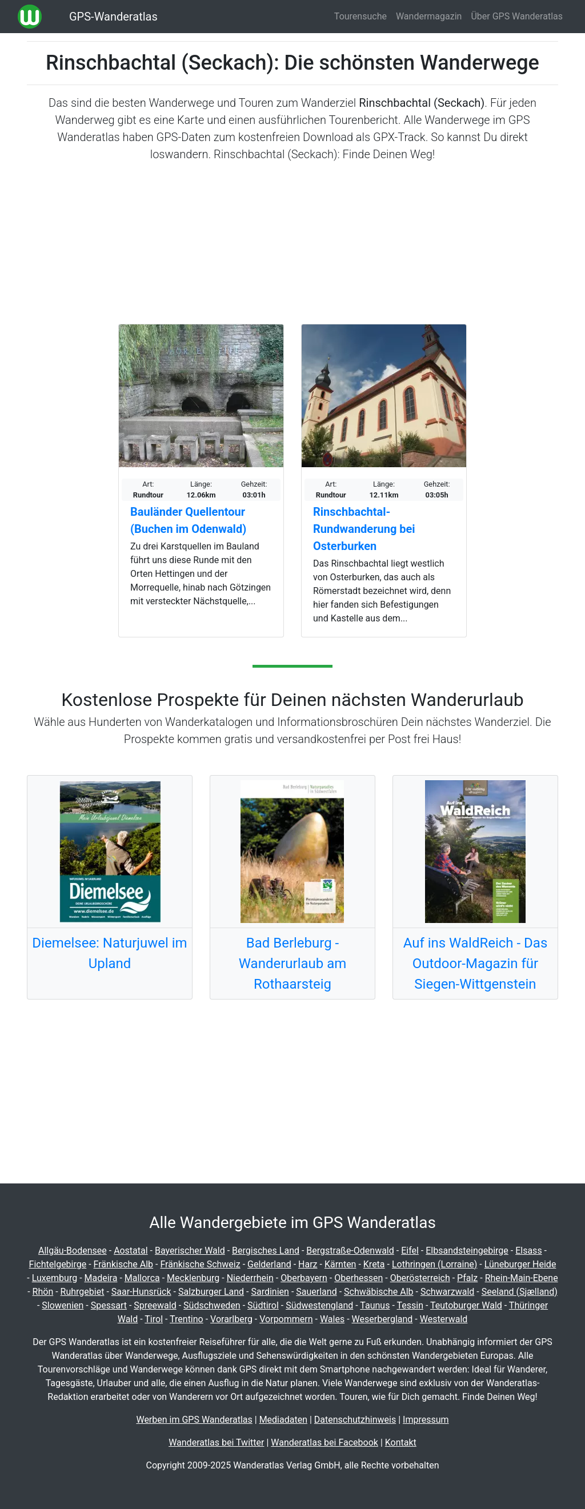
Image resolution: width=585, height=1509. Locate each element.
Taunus (375, 1305)
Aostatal (131, 1250)
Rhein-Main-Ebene (521, 1278)
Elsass (528, 1250)
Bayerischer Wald (190, 1250)
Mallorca (142, 1278)
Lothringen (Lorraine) (434, 1264)
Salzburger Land (211, 1291)
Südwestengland (319, 1305)
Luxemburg (54, 1278)
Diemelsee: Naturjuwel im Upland (109, 953)
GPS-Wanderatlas (113, 16)
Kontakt (400, 1442)
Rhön (43, 1291)
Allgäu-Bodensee (72, 1250)
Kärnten (340, 1264)
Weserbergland (382, 1319)
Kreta (374, 1264)
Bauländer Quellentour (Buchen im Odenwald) (188, 520)
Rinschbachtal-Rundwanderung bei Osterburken (364, 529)
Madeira (101, 1278)
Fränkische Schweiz (200, 1264)
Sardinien (270, 1291)
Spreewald (155, 1305)
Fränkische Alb (124, 1264)
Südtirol (263, 1305)
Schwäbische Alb (379, 1291)
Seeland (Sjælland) (520, 1291)
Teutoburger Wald (466, 1305)
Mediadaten (283, 1419)
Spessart (109, 1305)
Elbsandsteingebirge (467, 1250)
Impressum (426, 1419)
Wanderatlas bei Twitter (216, 1442)
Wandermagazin (429, 16)
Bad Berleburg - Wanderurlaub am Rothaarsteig (293, 963)
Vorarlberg (231, 1319)
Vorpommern (285, 1319)
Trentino (186, 1319)
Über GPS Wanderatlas (517, 16)
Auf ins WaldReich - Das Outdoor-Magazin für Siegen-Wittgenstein (475, 963)
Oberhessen (358, 1278)
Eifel (410, 1250)
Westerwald (444, 1319)
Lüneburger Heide (520, 1264)
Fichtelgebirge (58, 1264)
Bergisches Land (265, 1250)
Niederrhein (250, 1278)
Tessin (409, 1305)
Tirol (154, 1319)
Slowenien (62, 1305)
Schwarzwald (447, 1291)
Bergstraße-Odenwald (350, 1250)
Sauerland (316, 1291)
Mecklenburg (193, 1278)
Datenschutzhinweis (355, 1419)
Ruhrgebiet (83, 1291)
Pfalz (467, 1278)
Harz (307, 1264)
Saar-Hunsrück (141, 1291)
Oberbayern (304, 1278)
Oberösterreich (420, 1278)
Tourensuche (360, 16)
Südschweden (212, 1305)
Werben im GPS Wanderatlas (194, 1419)
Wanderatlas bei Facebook (324, 1442)
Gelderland (269, 1264)
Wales (332, 1319)
